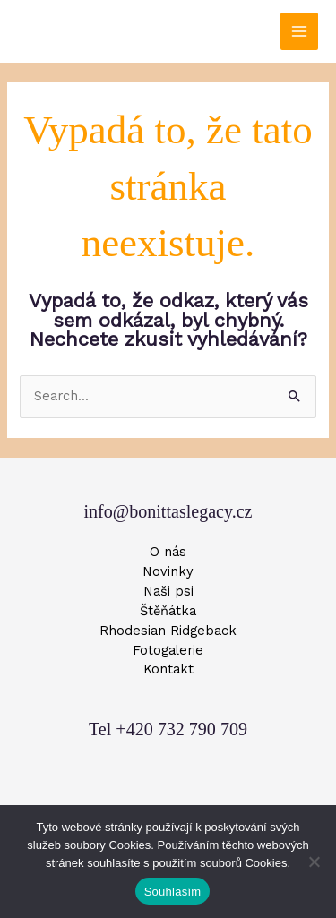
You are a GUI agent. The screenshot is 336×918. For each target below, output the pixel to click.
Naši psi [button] (168, 591)
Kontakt (168, 669)
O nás (168, 552)
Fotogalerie (168, 650)
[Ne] (314, 862)
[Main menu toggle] (299, 31)
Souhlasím (173, 891)
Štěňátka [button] (168, 611)
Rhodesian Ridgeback (168, 630)
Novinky (168, 571)
